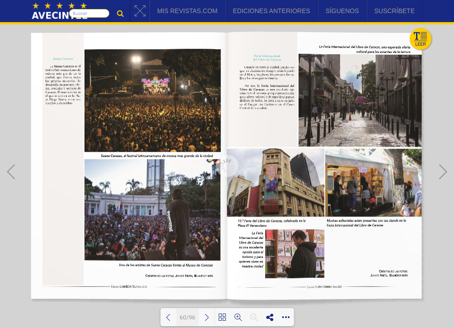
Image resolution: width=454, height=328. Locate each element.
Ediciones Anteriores (271, 10)
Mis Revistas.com (187, 10)
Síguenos (342, 10)
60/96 (188, 317)
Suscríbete (394, 10)
